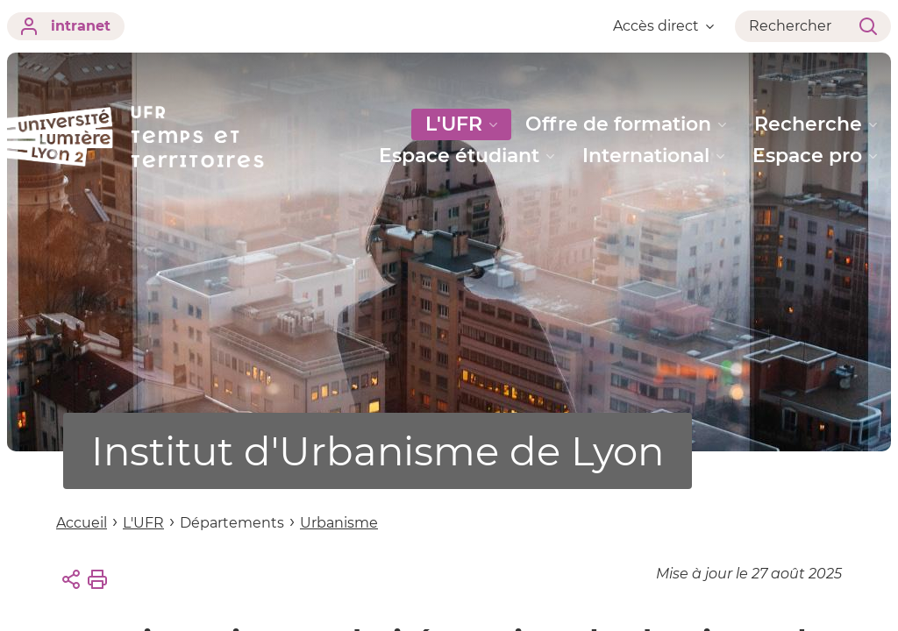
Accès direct (663, 26)
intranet (65, 26)
